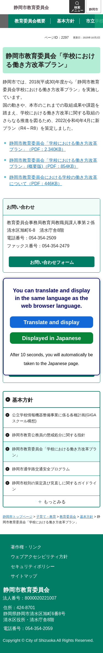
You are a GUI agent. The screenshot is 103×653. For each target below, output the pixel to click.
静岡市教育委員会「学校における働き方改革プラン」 (54, 452)
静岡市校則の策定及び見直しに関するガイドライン (54, 486)
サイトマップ (24, 576)
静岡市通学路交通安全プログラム (41, 469)
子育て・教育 (46, 517)
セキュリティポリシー (33, 566)
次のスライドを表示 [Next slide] (99, 21)
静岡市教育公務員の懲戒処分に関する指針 (48, 435)
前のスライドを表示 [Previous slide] (4, 21)
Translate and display (51, 322)
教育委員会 (68, 517)
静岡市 (93, 9)
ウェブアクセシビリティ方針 (39, 556)
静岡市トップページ (17, 517)
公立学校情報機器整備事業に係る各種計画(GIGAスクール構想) (54, 418)
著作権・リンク (26, 547)
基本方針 (22, 400)
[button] (77, 6)
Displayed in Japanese (51, 338)
